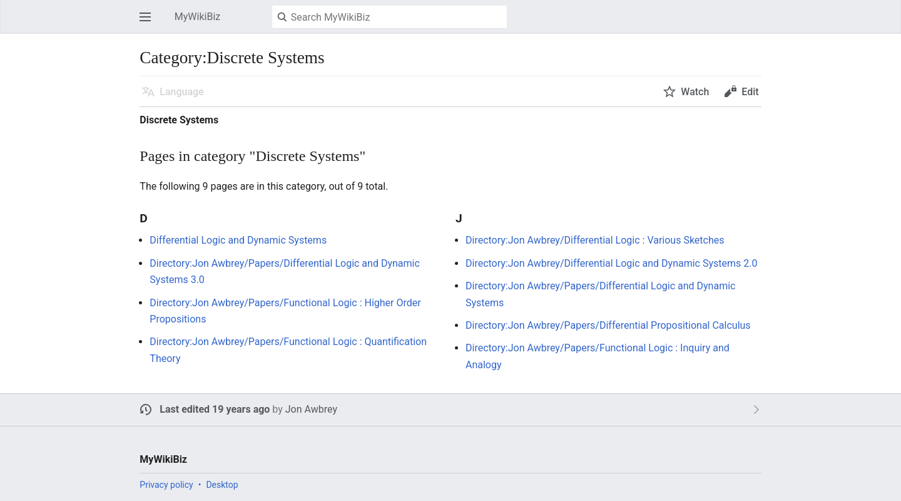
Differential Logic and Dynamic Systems (238, 240)
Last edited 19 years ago (215, 409)
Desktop (222, 485)
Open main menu (149, 23)
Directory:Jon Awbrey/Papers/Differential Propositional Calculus (608, 325)
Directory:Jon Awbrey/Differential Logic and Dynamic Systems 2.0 (611, 263)
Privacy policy (166, 485)
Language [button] (181, 92)
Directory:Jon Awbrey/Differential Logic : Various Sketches (595, 240)
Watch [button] (695, 92)
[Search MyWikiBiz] (389, 17)
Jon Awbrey (311, 409)
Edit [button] (749, 92)
